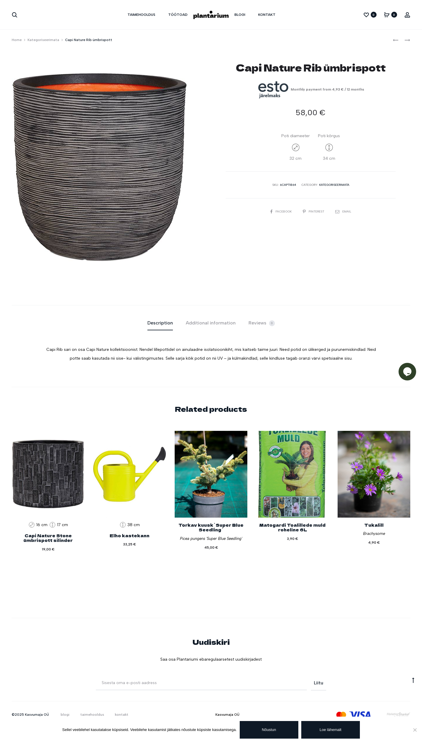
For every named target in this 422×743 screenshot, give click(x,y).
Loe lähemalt (330, 729)
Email (343, 211)
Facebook (281, 211)
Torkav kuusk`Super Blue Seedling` (211, 527)
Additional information (211, 323)
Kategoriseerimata (43, 40)
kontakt (266, 15)
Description (160, 323)
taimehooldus (141, 15)
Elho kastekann (129, 535)
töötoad (178, 15)
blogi (239, 15)
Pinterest (314, 211)
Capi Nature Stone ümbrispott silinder (48, 538)
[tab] (160, 323)
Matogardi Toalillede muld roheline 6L (292, 527)
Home (17, 40)
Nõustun (269, 729)
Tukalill (374, 525)
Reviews (262, 323)
